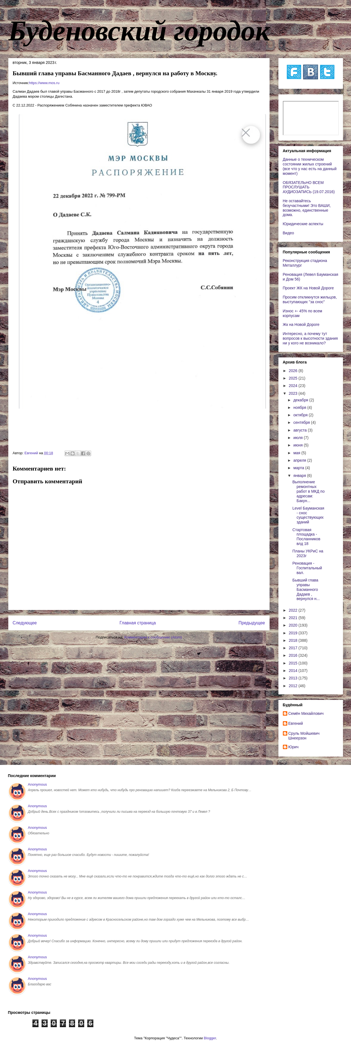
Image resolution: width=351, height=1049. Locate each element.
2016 (293, 655)
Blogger (210, 1038)
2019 (293, 633)
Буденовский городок (139, 30)
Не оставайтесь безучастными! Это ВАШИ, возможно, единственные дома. (307, 208)
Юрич (293, 747)
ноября (300, 407)
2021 (293, 618)
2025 (293, 378)
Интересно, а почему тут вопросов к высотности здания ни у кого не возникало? (310, 338)
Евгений (295, 723)
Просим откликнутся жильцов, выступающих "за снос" (310, 299)
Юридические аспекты (303, 224)
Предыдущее (252, 622)
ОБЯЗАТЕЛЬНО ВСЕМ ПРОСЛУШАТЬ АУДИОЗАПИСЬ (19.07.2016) (309, 187)
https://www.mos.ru (44, 83)
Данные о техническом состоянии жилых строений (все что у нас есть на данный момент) (310, 166)
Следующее (25, 622)
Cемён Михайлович (306, 713)
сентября (302, 422)
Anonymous (37, 784)
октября (301, 415)
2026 (293, 370)
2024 (293, 385)
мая (297, 453)
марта (299, 468)
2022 (293, 610)
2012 (293, 686)
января (300, 475)
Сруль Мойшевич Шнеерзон (304, 735)
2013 (293, 678)
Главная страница (137, 622)
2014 (293, 670)
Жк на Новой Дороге (301, 324)
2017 (293, 648)
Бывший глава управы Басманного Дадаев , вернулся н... (305, 589)
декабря (301, 400)
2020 (293, 625)
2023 (293, 393)
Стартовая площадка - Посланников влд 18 (306, 537)
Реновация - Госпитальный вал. (307, 568)
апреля (300, 460)
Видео (288, 233)
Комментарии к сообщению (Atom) (153, 637)
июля (298, 437)
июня (298, 445)
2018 (293, 640)
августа (300, 430)
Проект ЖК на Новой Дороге (308, 288)
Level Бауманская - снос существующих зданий (308, 515)
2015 (293, 663)
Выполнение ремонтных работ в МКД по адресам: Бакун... (308, 491)
